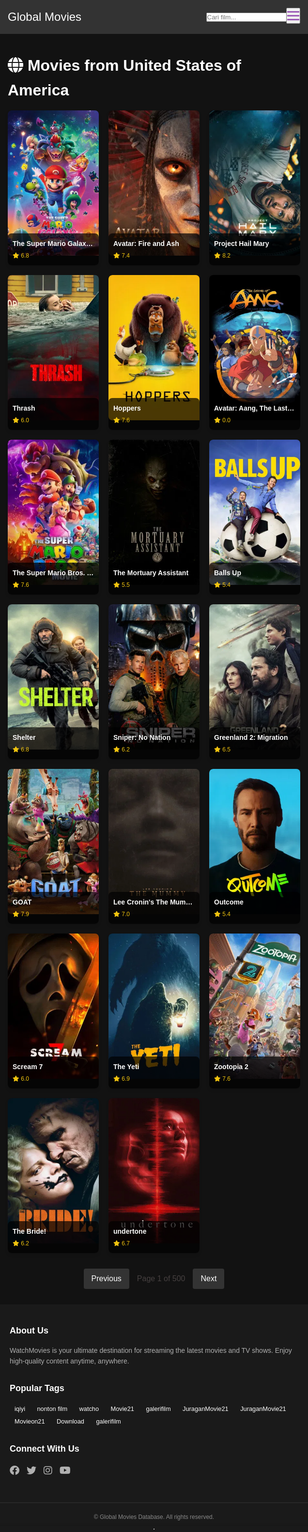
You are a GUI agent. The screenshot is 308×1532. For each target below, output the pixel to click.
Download (70, 1421)
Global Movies (44, 16)
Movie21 (122, 1408)
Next (208, 1278)
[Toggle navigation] (293, 16)
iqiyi (20, 1408)
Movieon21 (30, 1421)
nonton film (52, 1408)
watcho (89, 1408)
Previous (107, 1278)
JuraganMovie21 (206, 1408)
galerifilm (158, 1408)
